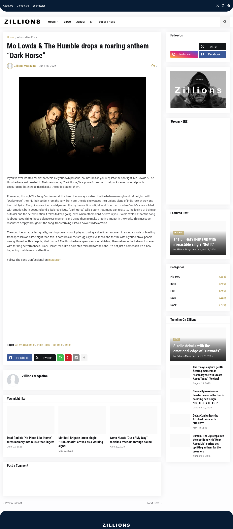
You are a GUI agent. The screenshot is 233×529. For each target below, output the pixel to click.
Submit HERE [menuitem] (107, 21)
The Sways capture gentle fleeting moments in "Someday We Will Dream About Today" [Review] (208, 373)
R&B (198, 298)
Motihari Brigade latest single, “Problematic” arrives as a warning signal (80, 442)
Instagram (54, 259)
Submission (39, 5)
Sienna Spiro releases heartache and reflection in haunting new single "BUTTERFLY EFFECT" (208, 397)
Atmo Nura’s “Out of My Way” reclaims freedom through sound (131, 440)
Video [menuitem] (67, 21)
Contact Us (23, 5)
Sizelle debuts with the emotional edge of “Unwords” (197, 348)
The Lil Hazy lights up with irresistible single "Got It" (194, 242)
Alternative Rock (27, 37)
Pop (198, 291)
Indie (198, 284)
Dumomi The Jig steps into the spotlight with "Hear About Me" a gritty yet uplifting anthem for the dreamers (208, 443)
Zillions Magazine (35, 376)
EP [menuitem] (91, 21)
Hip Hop (198, 277)
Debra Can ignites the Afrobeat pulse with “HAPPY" (205, 419)
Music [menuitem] (52, 21)
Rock (68, 344)
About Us (8, 5)
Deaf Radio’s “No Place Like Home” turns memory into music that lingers (30, 440)
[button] (225, 22)
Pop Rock (57, 344)
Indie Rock (43, 344)
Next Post (153, 503)
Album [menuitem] (80, 21)
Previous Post (13, 503)
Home (10, 37)
